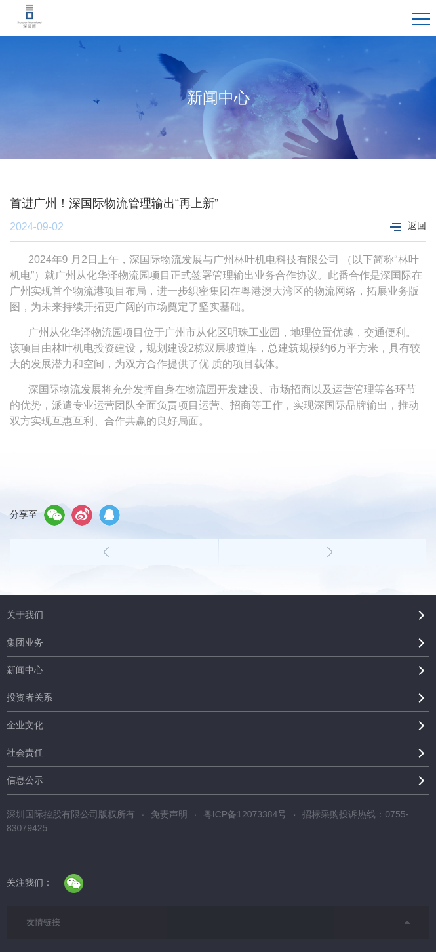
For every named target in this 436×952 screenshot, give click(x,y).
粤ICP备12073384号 (245, 814)
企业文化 (25, 725)
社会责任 (25, 752)
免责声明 (169, 814)
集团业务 (25, 642)
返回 (408, 225)
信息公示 (25, 780)
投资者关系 (29, 697)
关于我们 (25, 615)
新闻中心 (25, 670)
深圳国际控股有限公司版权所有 (71, 814)
